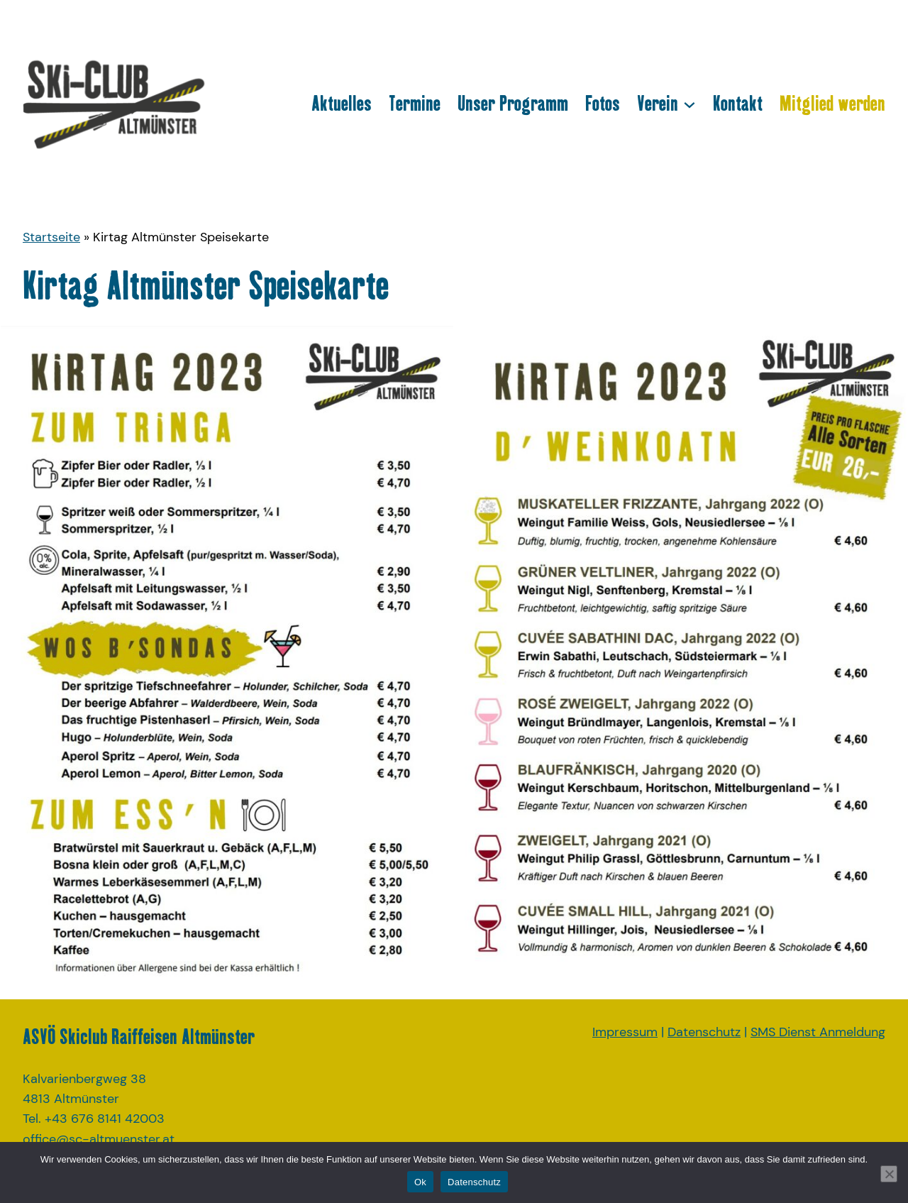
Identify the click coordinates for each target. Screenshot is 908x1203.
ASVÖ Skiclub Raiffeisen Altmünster (139, 1036)
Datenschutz (704, 1031)
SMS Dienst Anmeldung (818, 1031)
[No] (888, 1173)
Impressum (625, 1031)
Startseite (51, 237)
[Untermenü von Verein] (689, 103)
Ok (420, 1182)
